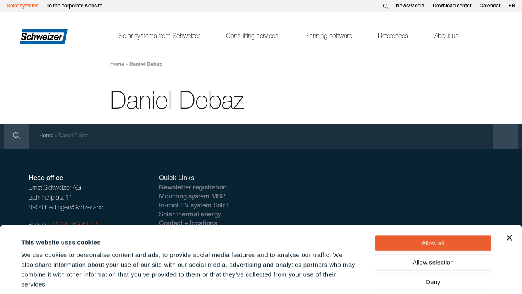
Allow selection (433, 223)
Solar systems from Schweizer (159, 36)
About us (446, 36)
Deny (433, 242)
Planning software (328, 36)
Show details (342, 277)
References (393, 36)
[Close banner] (509, 198)
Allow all (433, 203)
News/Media (410, 6)
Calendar (490, 6)
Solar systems (22, 6)
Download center (452, 6)
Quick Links (176, 179)
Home (117, 64)
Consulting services (252, 36)
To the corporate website (74, 6)
